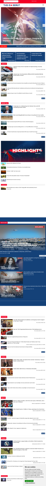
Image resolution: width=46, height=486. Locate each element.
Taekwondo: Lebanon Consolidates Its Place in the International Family (22, 423)
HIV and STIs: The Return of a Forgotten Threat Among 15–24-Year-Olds (22, 461)
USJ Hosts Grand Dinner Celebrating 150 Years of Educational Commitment (22, 478)
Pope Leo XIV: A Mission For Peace (14, 163)
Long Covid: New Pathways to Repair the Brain (17, 466)
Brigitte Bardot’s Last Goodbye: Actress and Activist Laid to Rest (21, 382)
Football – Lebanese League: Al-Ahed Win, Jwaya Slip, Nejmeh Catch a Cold (22, 418)
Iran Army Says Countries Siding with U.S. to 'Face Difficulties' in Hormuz (22, 126)
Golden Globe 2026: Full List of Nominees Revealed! (24, 368)
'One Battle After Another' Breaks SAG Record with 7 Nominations (21, 377)
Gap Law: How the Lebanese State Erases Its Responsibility (19, 346)
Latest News (3, 46)
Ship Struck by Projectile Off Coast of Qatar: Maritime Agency (20, 121)
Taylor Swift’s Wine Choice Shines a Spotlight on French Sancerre (21, 387)
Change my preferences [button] (30, 483)
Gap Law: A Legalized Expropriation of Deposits (17, 336)
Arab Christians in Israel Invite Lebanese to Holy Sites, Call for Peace (15, 251)
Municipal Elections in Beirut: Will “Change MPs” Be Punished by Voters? (22, 187)
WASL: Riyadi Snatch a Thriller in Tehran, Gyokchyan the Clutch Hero (28, 409)
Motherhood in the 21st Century (13, 179)
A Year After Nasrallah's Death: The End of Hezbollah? (18, 175)
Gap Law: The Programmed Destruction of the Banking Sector (27, 329)
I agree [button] (26, 480)
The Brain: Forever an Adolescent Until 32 (16, 456)
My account (34, 1)
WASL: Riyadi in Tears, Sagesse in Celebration (16, 428)
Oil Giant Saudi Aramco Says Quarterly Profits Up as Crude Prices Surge (22, 131)
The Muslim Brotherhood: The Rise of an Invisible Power (18, 167)
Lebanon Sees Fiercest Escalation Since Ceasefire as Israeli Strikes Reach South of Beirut (26, 83)
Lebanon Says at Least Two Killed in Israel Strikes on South (19, 93)
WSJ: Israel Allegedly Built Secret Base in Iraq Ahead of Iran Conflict (28, 115)
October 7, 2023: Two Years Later (13, 171)
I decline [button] (31, 480)
